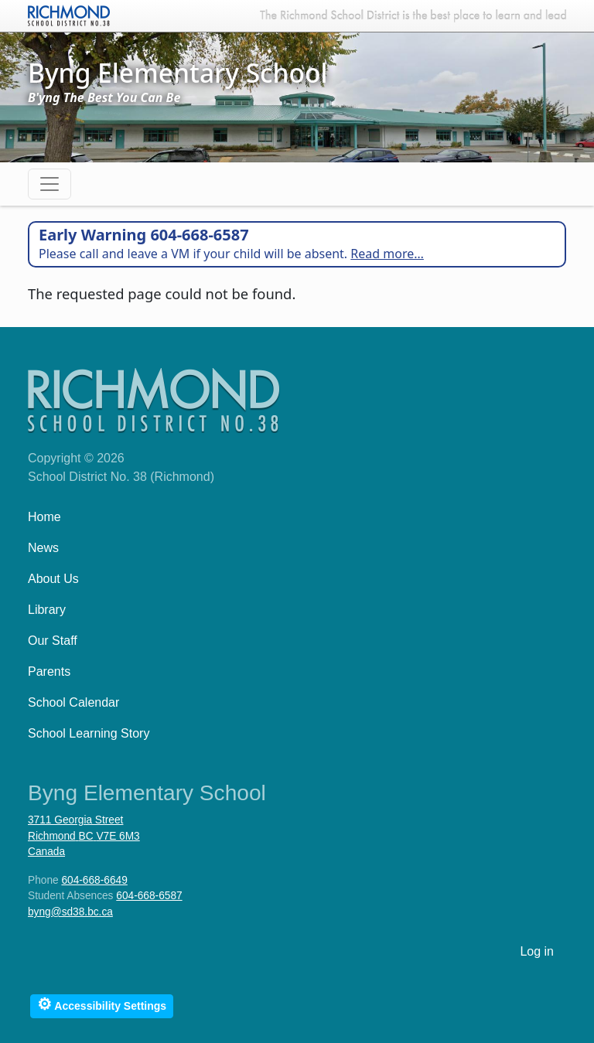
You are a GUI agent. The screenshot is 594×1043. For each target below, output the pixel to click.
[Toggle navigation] (49, 184)
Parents (49, 671)
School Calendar (73, 702)
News (43, 547)
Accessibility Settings (101, 1004)
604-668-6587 (149, 896)
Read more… (387, 253)
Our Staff (52, 640)
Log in (537, 951)
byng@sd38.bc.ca (70, 912)
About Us (53, 578)
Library (47, 609)
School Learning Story (88, 733)
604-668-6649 (94, 880)
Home (44, 516)
